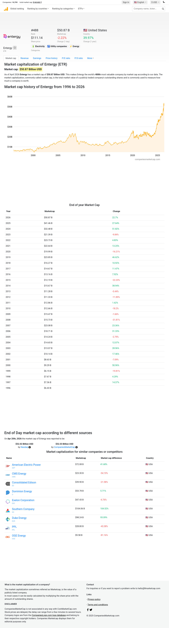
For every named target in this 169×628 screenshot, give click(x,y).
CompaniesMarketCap (64, 447)
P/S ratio (79, 58)
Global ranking (17, 8)
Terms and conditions (98, 604)
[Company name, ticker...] (148, 8)
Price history (51, 58)
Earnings (37, 58)
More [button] (89, 58)
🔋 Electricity (38, 46)
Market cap (11, 58)
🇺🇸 (139, 2)
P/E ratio (66, 58)
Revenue (25, 58)
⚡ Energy (74, 46)
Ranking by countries (37, 8)
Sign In (126, 2)
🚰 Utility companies (57, 46)
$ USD (154, 2)
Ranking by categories (62, 8)
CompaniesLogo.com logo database (49, 615)
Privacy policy (94, 599)
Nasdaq (24, 447)
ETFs (80, 8)
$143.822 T (37, 2)
